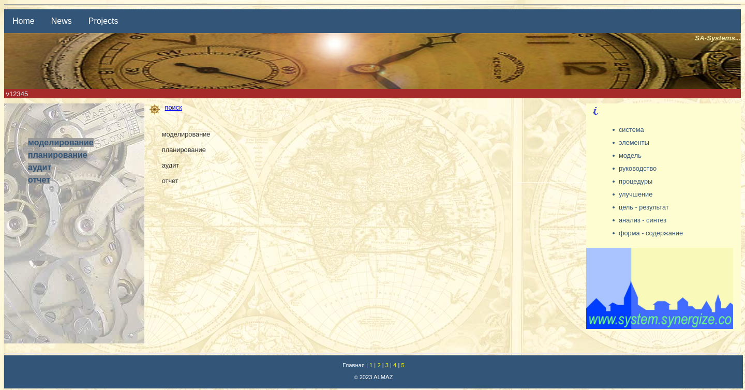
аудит (39, 167)
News (61, 21)
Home (23, 21)
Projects (103, 21)
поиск (166, 107)
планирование (57, 155)
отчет (39, 179)
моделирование (61, 142)
